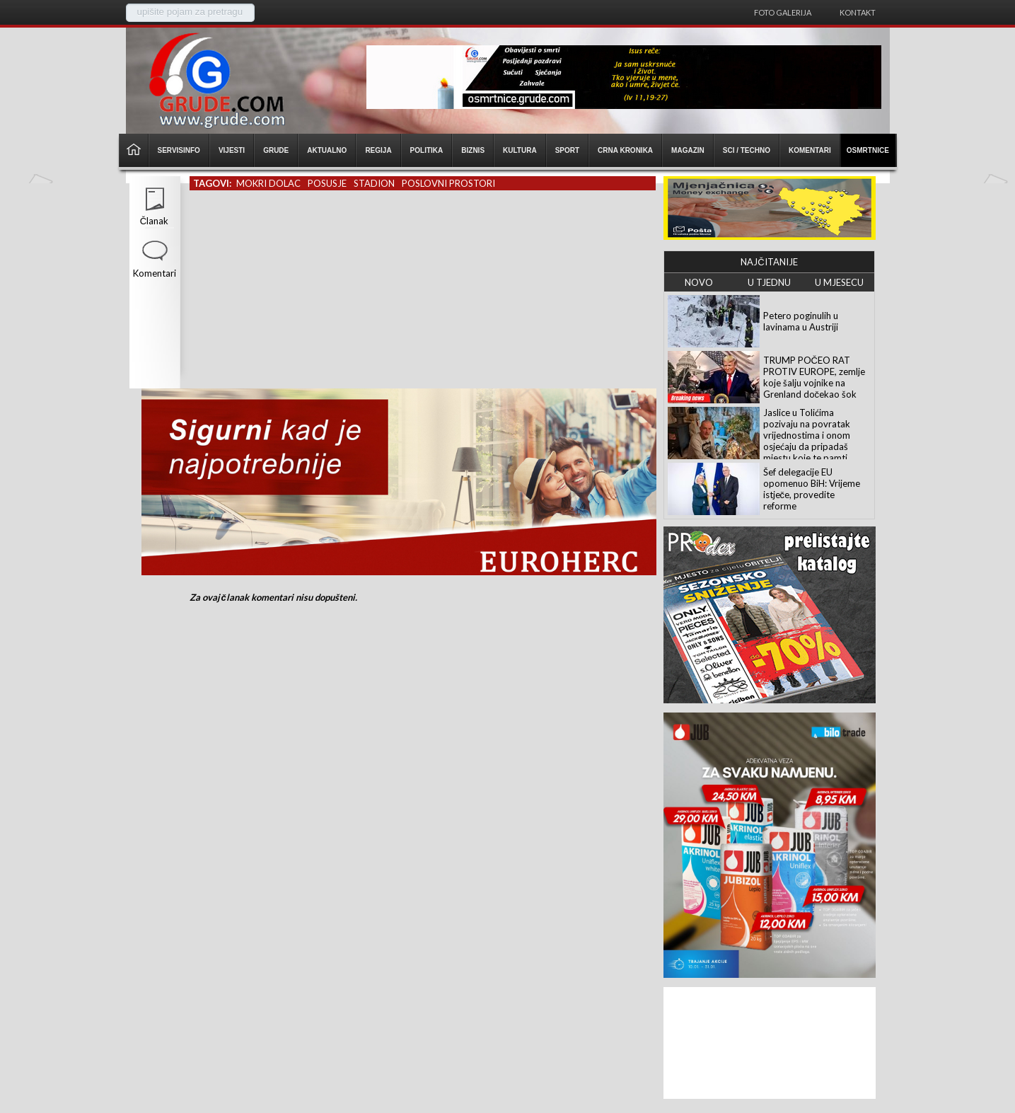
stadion (374, 183)
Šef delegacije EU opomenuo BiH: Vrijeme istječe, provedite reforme (811, 489)
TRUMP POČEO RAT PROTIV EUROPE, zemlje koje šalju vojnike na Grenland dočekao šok (814, 377)
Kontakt (858, 12)
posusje (327, 183)
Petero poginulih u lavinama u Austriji (800, 321)
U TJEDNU (769, 282)
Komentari (154, 273)
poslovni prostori (448, 183)
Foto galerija (782, 12)
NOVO (699, 282)
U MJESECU (839, 282)
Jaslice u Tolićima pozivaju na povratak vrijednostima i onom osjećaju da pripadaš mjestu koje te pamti (806, 435)
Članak (154, 220)
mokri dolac (268, 183)
